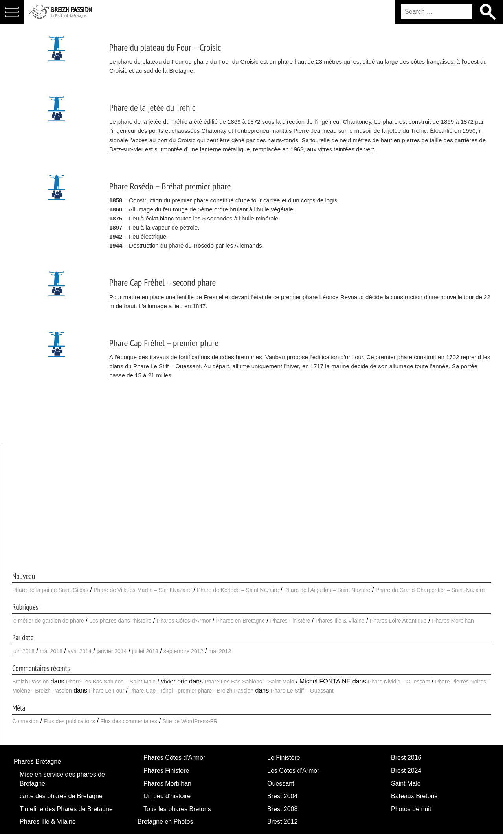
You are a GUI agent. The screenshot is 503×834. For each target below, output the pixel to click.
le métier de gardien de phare (48, 620)
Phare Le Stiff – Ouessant (167, 366)
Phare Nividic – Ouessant (399, 681)
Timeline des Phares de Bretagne (66, 809)
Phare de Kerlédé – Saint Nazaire (238, 590)
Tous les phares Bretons (177, 809)
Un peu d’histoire (167, 796)
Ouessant (280, 783)
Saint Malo (406, 783)
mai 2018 (51, 651)
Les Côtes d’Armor (293, 770)
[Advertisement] (248, 512)
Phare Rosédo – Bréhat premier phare (170, 186)
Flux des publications (69, 721)
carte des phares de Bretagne (61, 796)
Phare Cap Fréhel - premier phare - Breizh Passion (191, 690)
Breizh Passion (30, 681)
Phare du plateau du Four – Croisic (165, 47)
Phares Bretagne (37, 761)
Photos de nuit (411, 809)
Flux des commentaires (128, 721)
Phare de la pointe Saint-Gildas (50, 590)
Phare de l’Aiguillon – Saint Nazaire (327, 590)
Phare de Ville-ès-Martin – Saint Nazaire (143, 590)
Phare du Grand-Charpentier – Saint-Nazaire (430, 590)
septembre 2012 (183, 651)
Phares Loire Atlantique (398, 620)
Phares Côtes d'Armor (184, 620)
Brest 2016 (406, 757)
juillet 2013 (145, 651)
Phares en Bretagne (240, 620)
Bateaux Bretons (414, 796)
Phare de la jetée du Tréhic (152, 107)
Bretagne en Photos (165, 821)
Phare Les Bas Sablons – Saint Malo (111, 681)
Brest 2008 (282, 809)
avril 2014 (80, 651)
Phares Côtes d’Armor (174, 757)
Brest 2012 (282, 821)
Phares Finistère (290, 620)
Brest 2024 (406, 770)
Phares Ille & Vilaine (340, 620)
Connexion (25, 721)
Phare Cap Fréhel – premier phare (163, 343)
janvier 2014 (112, 651)
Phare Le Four (106, 690)
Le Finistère (283, 757)
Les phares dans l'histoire (120, 620)
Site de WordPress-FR (189, 721)
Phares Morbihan (453, 620)
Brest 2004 (282, 796)
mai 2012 (220, 651)
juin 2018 (23, 651)
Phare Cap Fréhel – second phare (162, 282)
